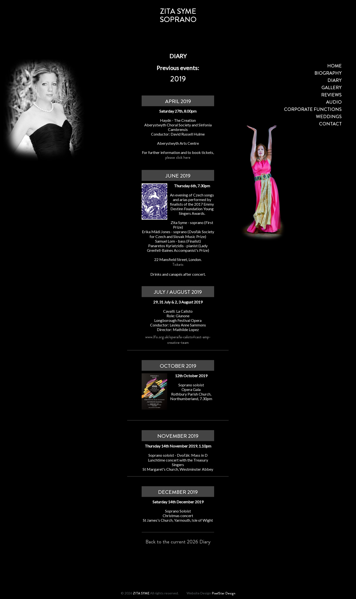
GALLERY (331, 87)
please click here (177, 157)
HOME (334, 65)
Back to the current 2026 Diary (178, 541)
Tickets (177, 264)
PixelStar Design (223, 593)
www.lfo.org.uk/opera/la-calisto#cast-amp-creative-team (178, 339)
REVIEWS (331, 94)
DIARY (334, 80)
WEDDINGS (329, 116)
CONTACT (330, 123)
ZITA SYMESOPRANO (178, 15)
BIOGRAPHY (328, 73)
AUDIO (334, 102)
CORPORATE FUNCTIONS (313, 109)
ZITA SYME (141, 593)
